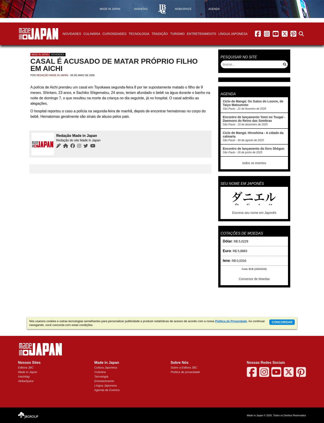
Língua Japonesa (233, 34)
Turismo (177, 34)
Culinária (91, 34)
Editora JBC (26, 367)
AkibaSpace (26, 381)
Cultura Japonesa (105, 367)
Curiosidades (114, 34)
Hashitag (23, 376)
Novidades (72, 34)
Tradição (160, 34)
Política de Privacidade (231, 321)
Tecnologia (139, 34)
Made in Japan (40, 54)
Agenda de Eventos (107, 390)
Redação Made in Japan (52, 75)
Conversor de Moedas (254, 279)
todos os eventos (254, 163)
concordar (282, 322)
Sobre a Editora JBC (184, 367)
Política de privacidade (185, 372)
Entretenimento (201, 34)
